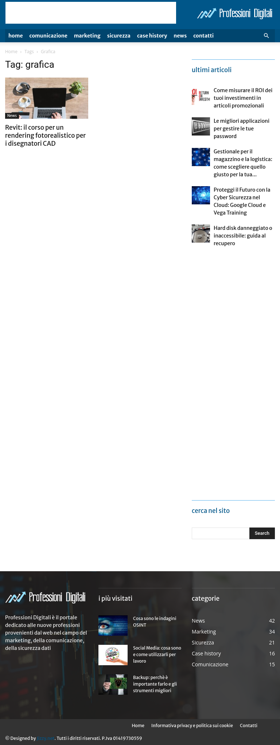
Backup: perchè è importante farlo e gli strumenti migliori (155, 684)
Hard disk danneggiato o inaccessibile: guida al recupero (243, 236)
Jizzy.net (45, 738)
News (180, 35)
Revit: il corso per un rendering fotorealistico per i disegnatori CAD (45, 135)
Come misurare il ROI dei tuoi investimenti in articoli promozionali (243, 98)
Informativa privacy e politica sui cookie (192, 725)
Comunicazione (48, 35)
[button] (266, 35)
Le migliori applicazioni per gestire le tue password (241, 129)
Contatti (203, 35)
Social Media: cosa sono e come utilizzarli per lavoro (157, 654)
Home (15, 35)
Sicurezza (119, 35)
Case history (152, 35)
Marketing (87, 35)
